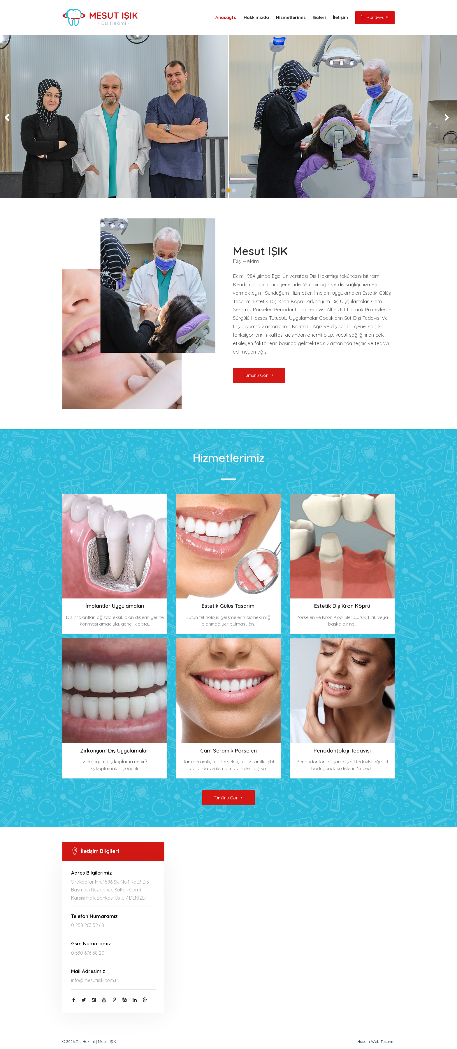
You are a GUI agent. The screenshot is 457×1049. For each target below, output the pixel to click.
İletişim (340, 17)
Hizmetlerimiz (291, 17)
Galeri (319, 17)
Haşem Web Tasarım (376, 1041)
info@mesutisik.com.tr (94, 980)
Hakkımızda (256, 17)
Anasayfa (226, 17)
